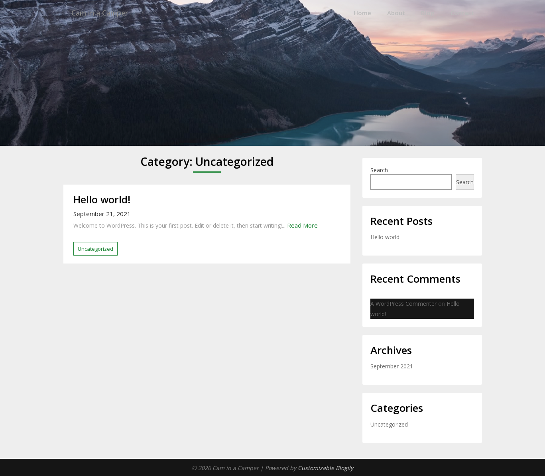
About (396, 13)
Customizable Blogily (325, 467)
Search (379, 169)
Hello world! (102, 199)
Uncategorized (95, 248)
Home (362, 13)
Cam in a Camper (104, 13)
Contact (462, 13)
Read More (302, 225)
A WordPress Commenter (403, 303)
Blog (428, 13)
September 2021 (391, 366)
